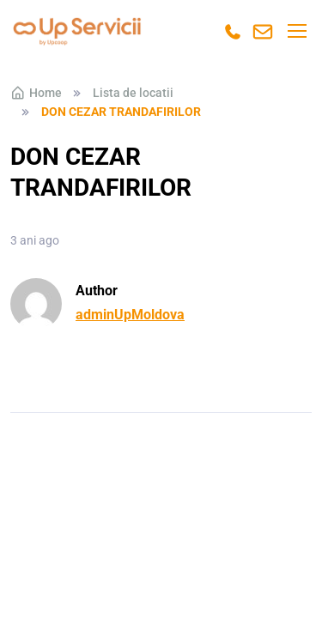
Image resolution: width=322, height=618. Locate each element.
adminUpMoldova (130, 314)
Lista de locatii (133, 93)
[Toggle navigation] (296, 30)
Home (36, 92)
